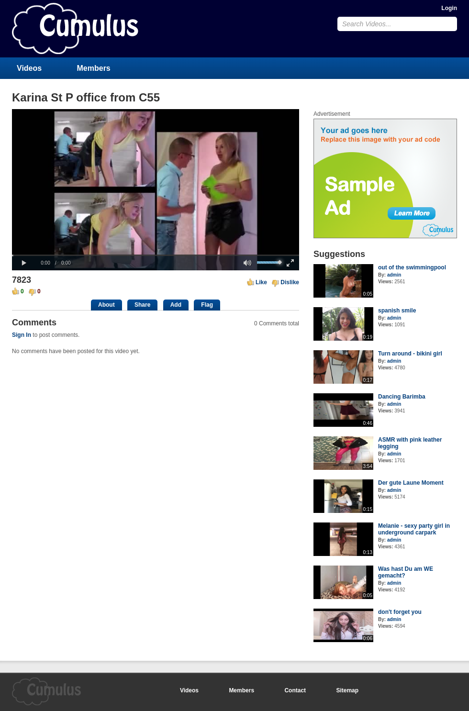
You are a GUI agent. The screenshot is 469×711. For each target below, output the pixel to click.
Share (142, 304)
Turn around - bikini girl (410, 353)
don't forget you (400, 612)
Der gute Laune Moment (411, 482)
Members (94, 68)
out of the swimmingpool (412, 267)
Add (175, 304)
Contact (295, 690)
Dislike (289, 282)
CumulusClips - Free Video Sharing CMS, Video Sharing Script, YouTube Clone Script (75, 28)
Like (261, 282)
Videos (29, 68)
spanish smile (397, 310)
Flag (207, 304)
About (106, 304)
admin (394, 275)
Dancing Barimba (401, 396)
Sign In (21, 335)
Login (449, 8)
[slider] (155, 255)
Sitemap (347, 690)
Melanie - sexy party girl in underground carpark (414, 529)
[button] (24, 263)
